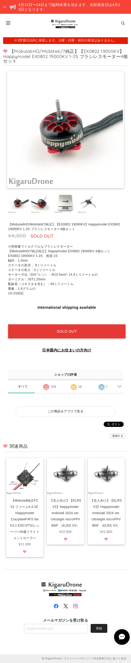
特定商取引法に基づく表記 (109, 658)
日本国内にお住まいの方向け (66, 350)
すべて (23, 386)
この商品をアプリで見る (65, 411)
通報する (117, 435)
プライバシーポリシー (77, 658)
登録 (99, 628)
